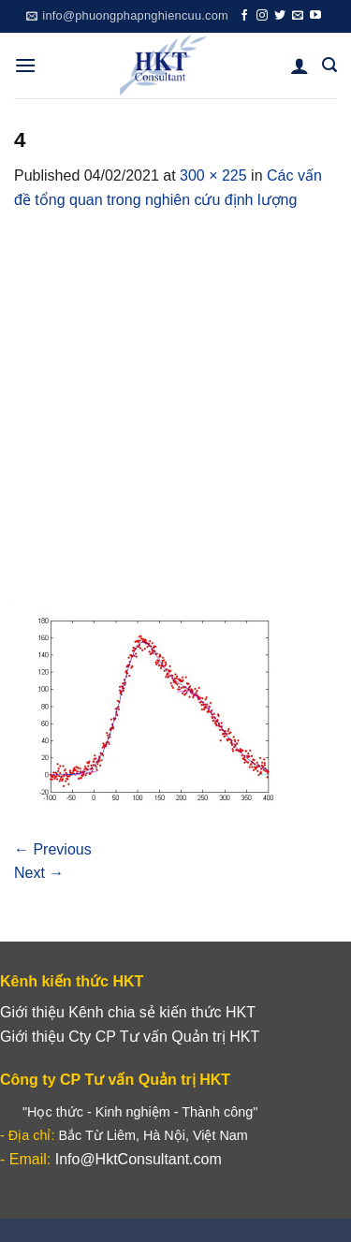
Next (39, 873)
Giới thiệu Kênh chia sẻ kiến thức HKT (128, 1012)
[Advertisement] (175, 397)
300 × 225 (213, 175)
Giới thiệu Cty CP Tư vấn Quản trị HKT (129, 1037)
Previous (53, 849)
